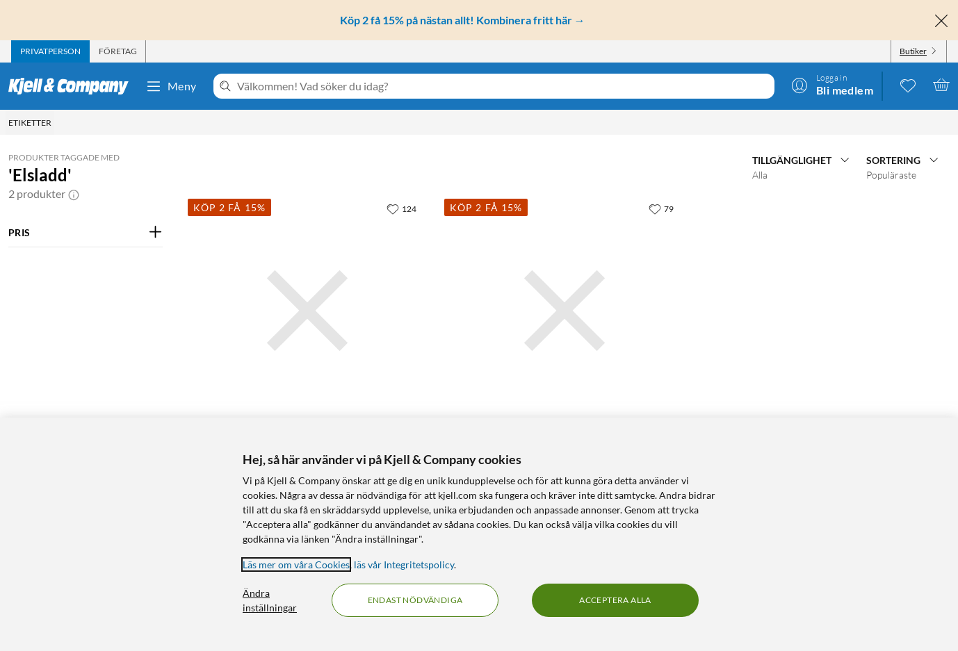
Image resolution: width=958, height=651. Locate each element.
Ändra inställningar (270, 600)
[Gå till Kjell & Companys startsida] (72, 86)
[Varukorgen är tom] (941, 84)
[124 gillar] (401, 208)
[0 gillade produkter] (908, 84)
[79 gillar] (661, 208)
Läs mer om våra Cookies (296, 564)
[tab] (50, 51)
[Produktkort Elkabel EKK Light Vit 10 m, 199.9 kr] (308, 310)
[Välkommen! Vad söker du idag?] (503, 86)
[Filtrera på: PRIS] (85, 232)
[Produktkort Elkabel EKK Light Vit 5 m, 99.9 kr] (564, 310)
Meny (171, 86)
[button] (73, 194)
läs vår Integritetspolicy (404, 564)
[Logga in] (832, 84)
